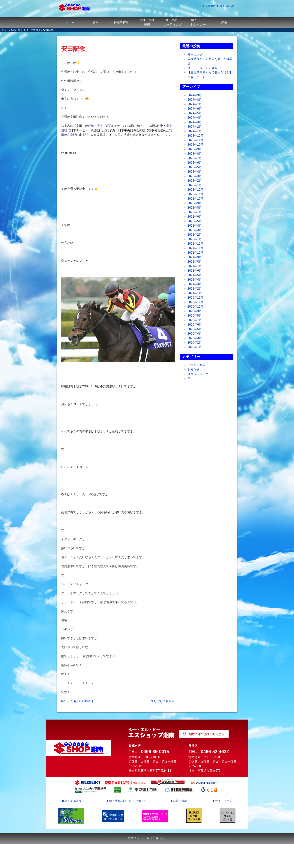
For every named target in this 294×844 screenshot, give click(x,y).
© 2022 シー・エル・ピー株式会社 (147, 838)
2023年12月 (195, 135)
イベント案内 (197, 365)
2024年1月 (195, 131)
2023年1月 (195, 185)
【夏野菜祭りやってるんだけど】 (210, 72)
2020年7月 (195, 320)
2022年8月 (195, 207)
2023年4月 (195, 171)
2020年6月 (195, 324)
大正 (100, 126)
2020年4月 (195, 333)
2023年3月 (195, 176)
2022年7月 (195, 212)
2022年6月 (195, 216)
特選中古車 (121, 22)
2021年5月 (195, 275)
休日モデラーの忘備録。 (204, 68)
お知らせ (194, 369)
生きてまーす (197, 77)
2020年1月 (195, 347)
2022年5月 (195, 221)
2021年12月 (195, 243)
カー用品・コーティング (173, 22)
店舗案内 (210, 6)
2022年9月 (195, 203)
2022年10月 (195, 198)
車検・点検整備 (147, 22)
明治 (91, 126)
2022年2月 (195, 234)
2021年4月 (195, 279)
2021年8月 (195, 261)
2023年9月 (195, 149)
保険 (224, 22)
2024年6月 (195, 108)
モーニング (195, 54)
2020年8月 (195, 315)
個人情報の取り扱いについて (127, 801)
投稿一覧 (16, 30)
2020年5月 (195, 329)
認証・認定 (180, 801)
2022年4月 (195, 225)
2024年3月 (195, 122)
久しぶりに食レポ (163, 701)
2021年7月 (195, 266)
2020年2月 (195, 342)
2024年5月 (195, 113)
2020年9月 (195, 311)
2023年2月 (195, 180)
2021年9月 (195, 257)
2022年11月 (195, 194)
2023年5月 (195, 167)
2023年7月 (195, 158)
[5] (86, 134)
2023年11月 (195, 140)
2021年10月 (195, 252)
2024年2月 (195, 126)
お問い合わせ (227, 6)
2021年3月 (195, 284)
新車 (96, 22)
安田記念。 (76, 48)
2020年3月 (195, 338)
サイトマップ (224, 801)
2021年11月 (195, 248)
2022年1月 (195, 239)
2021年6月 (195, 270)
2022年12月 (195, 189)
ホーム (69, 22)
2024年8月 (195, 99)
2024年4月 (195, 117)
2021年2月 (195, 288)
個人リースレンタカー (198, 22)
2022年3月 (195, 230)
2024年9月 (195, 95)
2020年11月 (195, 302)
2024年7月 (195, 104)
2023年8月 (195, 153)
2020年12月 (195, 297)
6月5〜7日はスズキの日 (77, 701)
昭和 (109, 126)
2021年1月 (195, 293)
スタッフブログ (31, 30)
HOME (4, 30)
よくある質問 (73, 801)
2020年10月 (195, 306)
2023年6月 (195, 162)
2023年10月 (195, 144)
